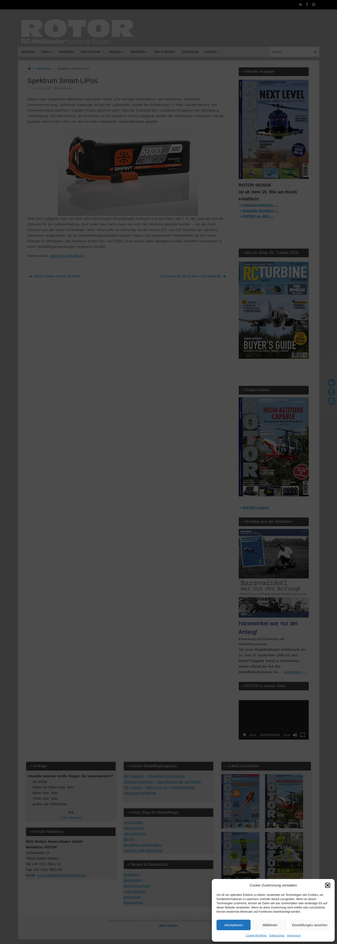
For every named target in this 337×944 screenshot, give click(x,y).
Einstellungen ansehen (309, 925)
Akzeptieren (233, 925)
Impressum (294, 935)
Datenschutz (277, 935)
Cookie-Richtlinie (256, 935)
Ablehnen (270, 925)
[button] (327, 885)
